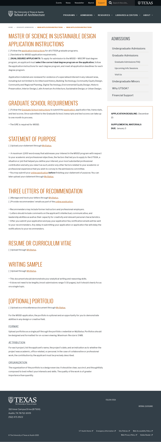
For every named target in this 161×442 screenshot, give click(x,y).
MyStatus (46, 145)
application (69, 110)
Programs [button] (69, 15)
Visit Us (118, 74)
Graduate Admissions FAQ (127, 62)
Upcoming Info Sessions (126, 68)
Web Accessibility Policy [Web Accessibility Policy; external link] (142, 431)
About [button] (146, 15)
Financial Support (122, 95)
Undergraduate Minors (126, 81)
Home (10, 27)
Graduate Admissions (25, 27)
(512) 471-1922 (15, 417)
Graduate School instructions (36, 110)
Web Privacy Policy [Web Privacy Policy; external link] (128, 435)
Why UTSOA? (120, 88)
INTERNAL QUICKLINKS (146, 406)
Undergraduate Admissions (128, 48)
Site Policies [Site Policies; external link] (123, 431)
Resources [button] (104, 15)
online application (39, 173)
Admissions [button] (86, 15)
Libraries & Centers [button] (126, 15)
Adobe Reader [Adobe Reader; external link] (145, 435)
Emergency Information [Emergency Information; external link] (105, 431)
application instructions (33, 51)
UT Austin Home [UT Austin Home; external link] (85, 431)
